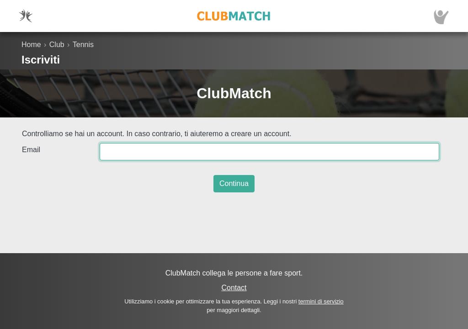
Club (56, 44)
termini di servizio (321, 301)
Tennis (83, 44)
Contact (233, 288)
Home (31, 44)
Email (31, 150)
